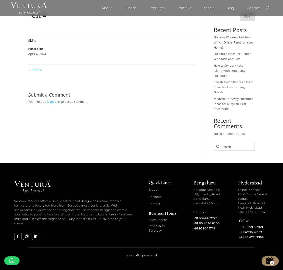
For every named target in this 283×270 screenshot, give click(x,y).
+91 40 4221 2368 (251, 237)
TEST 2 (34, 70)
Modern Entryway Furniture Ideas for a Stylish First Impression (233, 104)
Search (247, 17)
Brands (131, 8)
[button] (12, 260)
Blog (230, 8)
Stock (209, 8)
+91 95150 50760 (251, 227)
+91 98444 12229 (205, 218)
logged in (53, 102)
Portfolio (184, 8)
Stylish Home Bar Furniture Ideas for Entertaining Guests (233, 87)
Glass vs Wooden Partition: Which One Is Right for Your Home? (233, 42)
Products (157, 8)
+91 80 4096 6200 (206, 223)
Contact (253, 8)
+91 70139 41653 (250, 232)
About (107, 8)
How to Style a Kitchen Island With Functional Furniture (230, 70)
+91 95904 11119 (204, 228)
